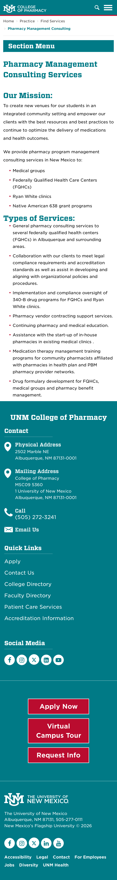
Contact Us (19, 572)
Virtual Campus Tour (58, 730)
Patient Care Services (33, 607)
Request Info (58, 755)
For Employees (90, 857)
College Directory (28, 584)
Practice (27, 21)
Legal (42, 857)
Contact (61, 857)
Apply (12, 561)
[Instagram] (22, 660)
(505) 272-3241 (35, 517)
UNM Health (55, 865)
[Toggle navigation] (108, 7)
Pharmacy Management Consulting (39, 29)
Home (8, 21)
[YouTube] (58, 660)
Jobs (9, 865)
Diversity (28, 865)
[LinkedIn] (46, 660)
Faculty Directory (27, 595)
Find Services (53, 21)
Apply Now (59, 706)
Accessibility (18, 857)
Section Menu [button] (31, 46)
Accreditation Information (39, 618)
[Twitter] (34, 659)
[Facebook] (9, 660)
